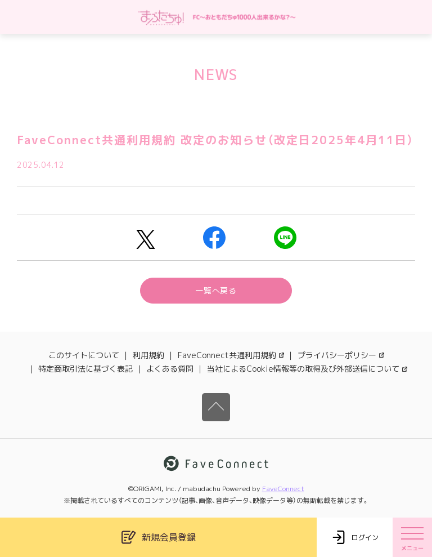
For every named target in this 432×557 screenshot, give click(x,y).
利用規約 (148, 355)
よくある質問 (170, 368)
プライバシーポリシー (341, 355)
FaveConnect (283, 488)
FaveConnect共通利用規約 (231, 355)
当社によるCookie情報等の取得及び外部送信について (307, 368)
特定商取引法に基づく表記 (85, 368)
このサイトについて (83, 355)
